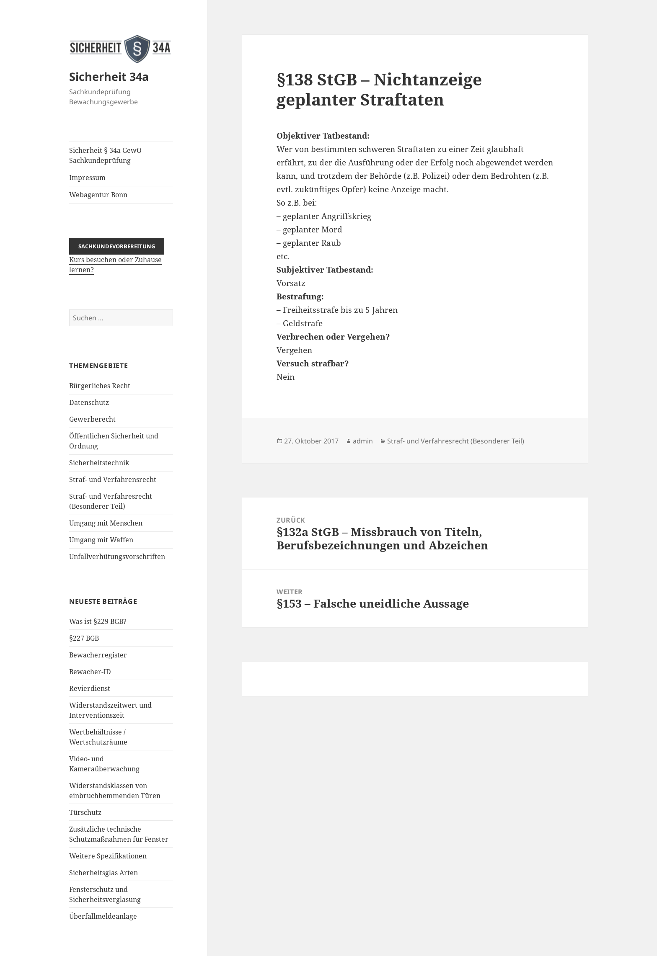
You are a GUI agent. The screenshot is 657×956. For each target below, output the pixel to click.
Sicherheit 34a (109, 76)
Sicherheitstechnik (99, 462)
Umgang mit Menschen (105, 523)
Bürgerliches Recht (99, 385)
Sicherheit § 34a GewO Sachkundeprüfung (105, 155)
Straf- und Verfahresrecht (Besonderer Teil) (455, 441)
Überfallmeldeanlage (103, 916)
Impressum (87, 177)
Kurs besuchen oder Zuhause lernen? (116, 257)
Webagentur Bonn (98, 194)
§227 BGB (84, 638)
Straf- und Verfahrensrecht (112, 479)
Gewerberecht (92, 419)
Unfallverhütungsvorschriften (117, 556)
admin (363, 441)
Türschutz (85, 812)
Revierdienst (89, 688)
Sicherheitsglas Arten (103, 872)
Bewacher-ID (90, 671)
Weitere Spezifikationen (108, 856)
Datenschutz (89, 402)
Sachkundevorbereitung (116, 246)
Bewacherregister (98, 655)
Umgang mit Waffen (101, 539)
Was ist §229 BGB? (98, 621)
